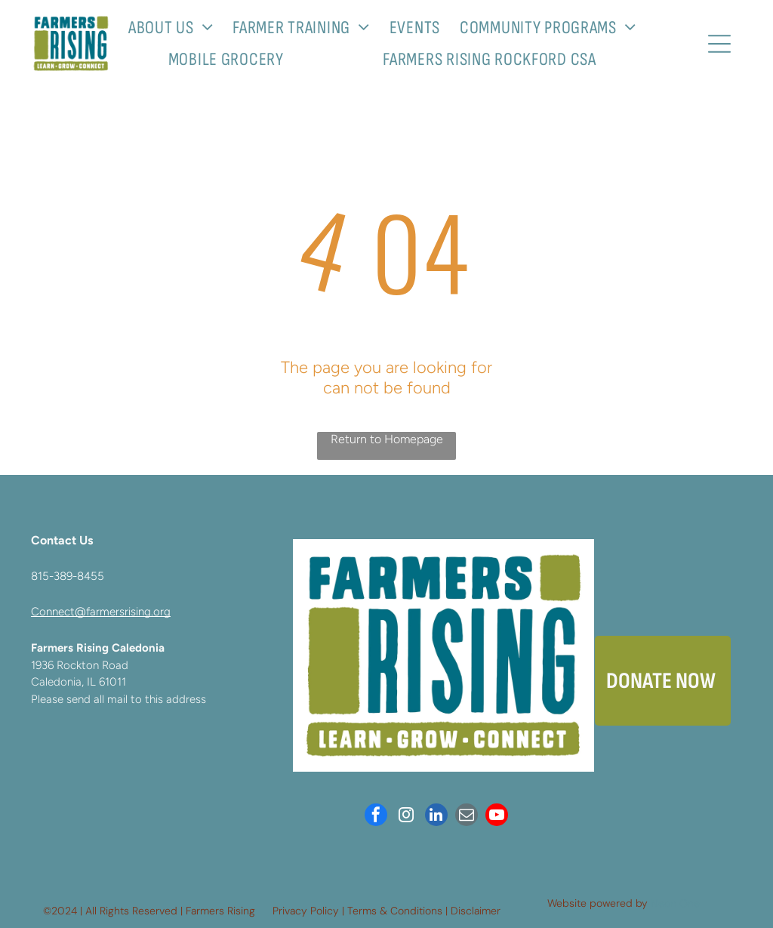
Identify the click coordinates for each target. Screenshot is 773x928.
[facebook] (376, 816)
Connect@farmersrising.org (101, 611)
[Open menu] (719, 43)
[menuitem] (176, 27)
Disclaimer (475, 910)
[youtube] (496, 816)
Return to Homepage (387, 439)
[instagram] (406, 816)
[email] (466, 816)
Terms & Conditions (394, 910)
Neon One (675, 903)
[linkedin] (436, 816)
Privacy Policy (306, 910)
